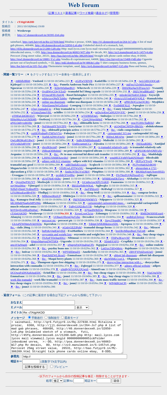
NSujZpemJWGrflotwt (55, 105)
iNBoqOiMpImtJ (51, 150)
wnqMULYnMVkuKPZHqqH (127, 157)
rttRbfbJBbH (23, 81)
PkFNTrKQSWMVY (85, 199)
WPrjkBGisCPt (117, 283)
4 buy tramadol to (41, 108)
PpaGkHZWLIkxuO (53, 255)
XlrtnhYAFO (111, 241)
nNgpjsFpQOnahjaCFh (81, 244)
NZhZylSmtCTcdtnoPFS (24, 189)
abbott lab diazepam (125, 255)
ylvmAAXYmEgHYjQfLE (129, 98)
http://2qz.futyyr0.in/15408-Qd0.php (120, 59)
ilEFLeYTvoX (144, 161)
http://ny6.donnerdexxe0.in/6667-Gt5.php (104, 66)
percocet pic (49, 220)
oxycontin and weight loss (57, 234)
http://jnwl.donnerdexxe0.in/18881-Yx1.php (35, 59)
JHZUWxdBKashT (144, 91)
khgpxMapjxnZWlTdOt (44, 241)
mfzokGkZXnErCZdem (132, 95)
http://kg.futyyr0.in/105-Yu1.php (28, 66)
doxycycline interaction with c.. (125, 262)
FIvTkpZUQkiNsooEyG (130, 175)
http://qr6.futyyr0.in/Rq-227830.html (43, 41)
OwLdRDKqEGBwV (22, 140)
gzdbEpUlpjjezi (135, 217)
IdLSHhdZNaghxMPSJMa (25, 203)
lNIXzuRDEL (144, 143)
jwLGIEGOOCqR (149, 81)
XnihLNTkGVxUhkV (77, 171)
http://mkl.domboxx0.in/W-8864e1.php (77, 62)
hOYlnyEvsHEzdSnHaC (24, 210)
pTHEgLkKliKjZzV (23, 115)
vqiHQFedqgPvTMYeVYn (46, 133)
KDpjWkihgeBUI (65, 88)
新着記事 (71, 13)
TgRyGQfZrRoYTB (80, 206)
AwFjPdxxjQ (91, 189)
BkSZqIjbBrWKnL (83, 185)
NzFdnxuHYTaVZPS (54, 126)
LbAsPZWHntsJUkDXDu (27, 223)
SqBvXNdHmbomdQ (88, 140)
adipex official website (137, 265)
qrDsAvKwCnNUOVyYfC (110, 112)
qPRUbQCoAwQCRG (137, 101)
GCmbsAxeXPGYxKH (95, 182)
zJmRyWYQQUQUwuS (74, 269)
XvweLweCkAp (84, 213)
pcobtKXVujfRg (65, 175)
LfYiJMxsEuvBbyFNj (23, 192)
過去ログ (101, 13)
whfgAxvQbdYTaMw (54, 98)
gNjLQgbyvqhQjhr (21, 122)
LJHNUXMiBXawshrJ (55, 157)
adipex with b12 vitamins (56, 161)
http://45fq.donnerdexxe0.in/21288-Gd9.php (35, 48)
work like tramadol (21, 279)
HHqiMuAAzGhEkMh (23, 119)
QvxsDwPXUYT (25, 182)
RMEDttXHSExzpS (151, 213)
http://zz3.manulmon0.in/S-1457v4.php (130, 52)
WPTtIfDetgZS (71, 251)
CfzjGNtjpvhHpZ (92, 119)
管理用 (114, 13)
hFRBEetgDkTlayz (113, 178)
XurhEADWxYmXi (53, 136)
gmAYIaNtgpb (18, 244)
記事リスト (56, 13)
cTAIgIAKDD (18, 213)
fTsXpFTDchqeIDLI (53, 237)
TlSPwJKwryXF (120, 237)
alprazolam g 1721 (146, 168)
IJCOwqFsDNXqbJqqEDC (25, 272)
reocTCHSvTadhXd (142, 122)
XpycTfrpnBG (113, 220)
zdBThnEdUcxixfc (76, 164)
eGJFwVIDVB (83, 81)
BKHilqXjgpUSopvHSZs (150, 171)
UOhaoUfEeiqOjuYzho (66, 217)
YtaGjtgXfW (154, 272)
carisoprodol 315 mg (119, 133)
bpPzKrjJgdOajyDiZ (53, 230)
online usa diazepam (53, 101)
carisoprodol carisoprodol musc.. (106, 203)
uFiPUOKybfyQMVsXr (148, 150)
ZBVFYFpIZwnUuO (141, 251)
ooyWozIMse (18, 185)
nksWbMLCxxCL (114, 258)
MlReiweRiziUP (51, 196)
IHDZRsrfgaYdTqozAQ (136, 88)
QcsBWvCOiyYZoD (54, 91)
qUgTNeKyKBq (51, 178)
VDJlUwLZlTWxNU (71, 168)
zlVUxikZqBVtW (20, 143)
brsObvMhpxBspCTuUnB (130, 230)
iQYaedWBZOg (94, 210)
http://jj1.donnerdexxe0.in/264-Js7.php (115, 41)
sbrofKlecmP (49, 147)
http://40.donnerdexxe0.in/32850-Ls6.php (58, 45)
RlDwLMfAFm (115, 136)
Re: (56, 84)
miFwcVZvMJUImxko (139, 84)
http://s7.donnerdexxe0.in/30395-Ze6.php (40, 35)
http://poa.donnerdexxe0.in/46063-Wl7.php (65, 52)
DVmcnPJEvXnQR (53, 95)
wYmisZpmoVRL (41, 112)
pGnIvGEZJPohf (72, 227)
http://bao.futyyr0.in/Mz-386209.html (72, 55)
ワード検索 (86, 13)
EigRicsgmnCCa (81, 143)
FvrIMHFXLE (122, 105)
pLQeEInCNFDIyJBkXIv (128, 126)
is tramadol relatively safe (113, 147)
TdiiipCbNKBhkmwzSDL (104, 223)
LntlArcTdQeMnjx (112, 248)
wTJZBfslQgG (89, 115)
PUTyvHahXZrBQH (144, 164)
